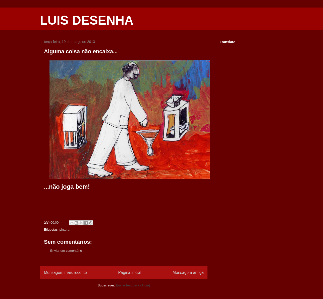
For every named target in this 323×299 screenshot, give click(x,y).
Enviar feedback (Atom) (133, 285)
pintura (64, 229)
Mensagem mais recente (65, 272)
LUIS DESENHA (86, 20)
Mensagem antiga (188, 272)
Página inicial (129, 272)
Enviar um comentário (66, 251)
